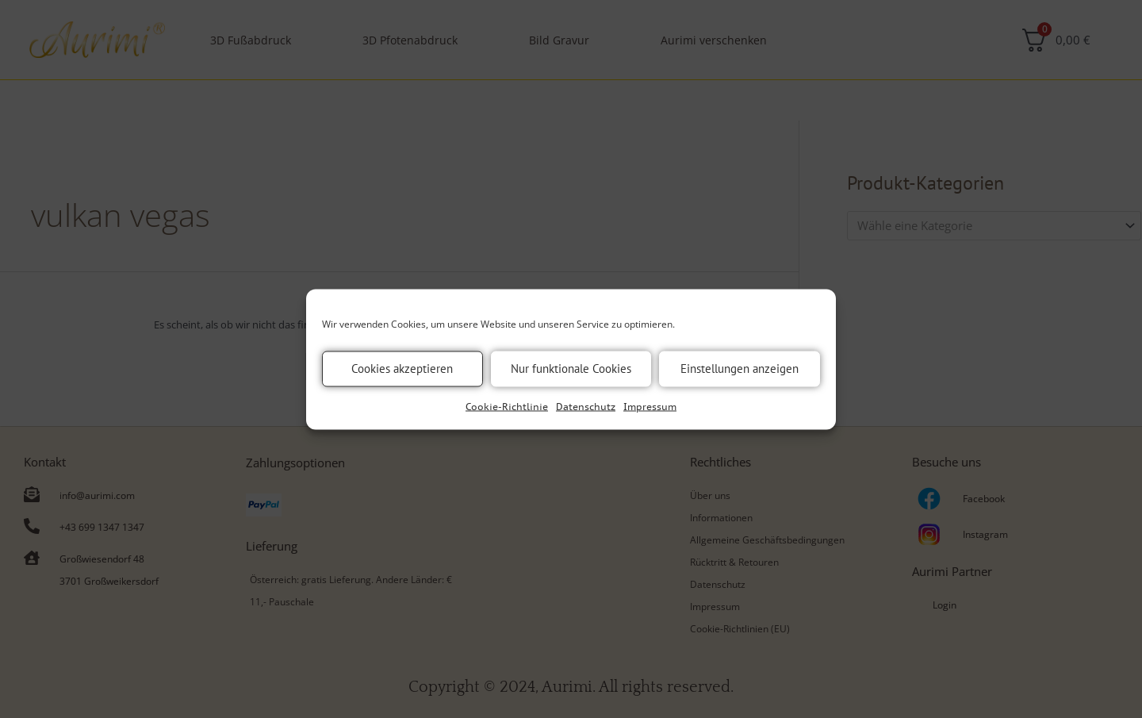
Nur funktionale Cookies (571, 368)
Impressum (649, 406)
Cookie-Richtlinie (507, 406)
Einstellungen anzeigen (739, 368)
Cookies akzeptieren (402, 368)
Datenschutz (585, 406)
